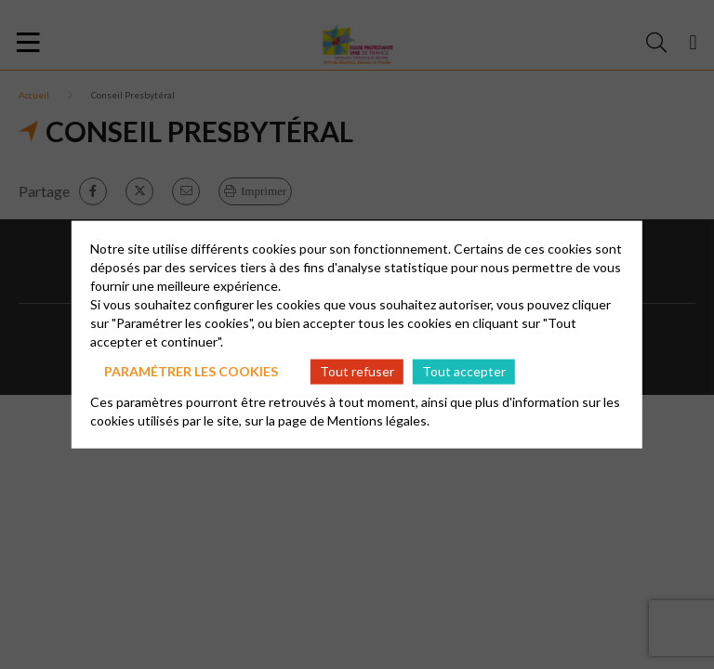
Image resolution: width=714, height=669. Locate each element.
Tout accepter (464, 371)
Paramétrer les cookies (191, 371)
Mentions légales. (378, 419)
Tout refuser (357, 371)
